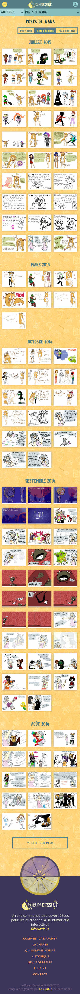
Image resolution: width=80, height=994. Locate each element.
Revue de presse (40, 962)
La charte (40, 944)
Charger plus (40, 843)
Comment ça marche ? (40, 938)
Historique (40, 956)
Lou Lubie (45, 989)
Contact (40, 974)
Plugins (40, 968)
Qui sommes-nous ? (40, 950)
